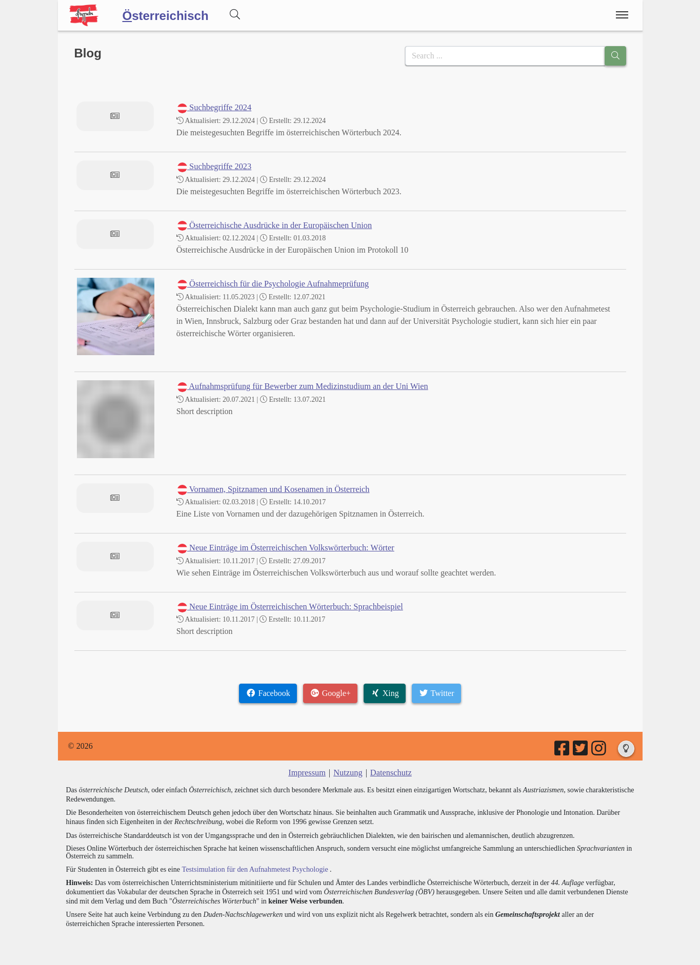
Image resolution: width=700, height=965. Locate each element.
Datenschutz (390, 772)
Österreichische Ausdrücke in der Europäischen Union (272, 225)
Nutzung (348, 772)
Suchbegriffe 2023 (213, 166)
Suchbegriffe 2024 (213, 107)
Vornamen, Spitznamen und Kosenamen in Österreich (271, 489)
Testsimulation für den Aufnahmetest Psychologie (253, 868)
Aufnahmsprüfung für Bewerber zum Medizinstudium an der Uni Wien (300, 386)
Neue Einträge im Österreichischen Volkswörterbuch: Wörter (283, 547)
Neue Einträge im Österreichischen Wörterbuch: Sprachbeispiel (287, 606)
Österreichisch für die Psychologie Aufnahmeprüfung (271, 283)
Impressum (308, 772)
